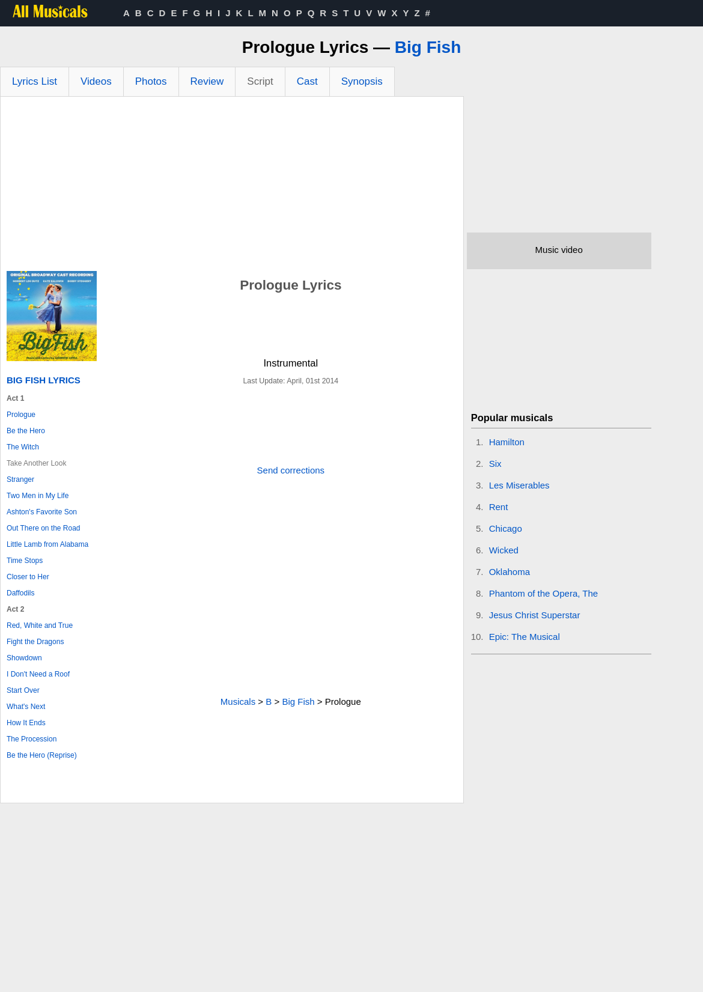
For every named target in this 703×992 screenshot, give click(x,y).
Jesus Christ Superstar (534, 615)
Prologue (21, 414)
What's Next (26, 706)
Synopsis (362, 81)
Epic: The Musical (524, 636)
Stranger (20, 479)
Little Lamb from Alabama (47, 544)
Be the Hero (26, 431)
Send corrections (291, 470)
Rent (498, 507)
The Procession (31, 739)
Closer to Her (28, 577)
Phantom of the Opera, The (543, 593)
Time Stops (25, 560)
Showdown (24, 658)
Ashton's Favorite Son (42, 512)
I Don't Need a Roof (38, 674)
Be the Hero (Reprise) (42, 755)
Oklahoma (509, 572)
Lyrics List (34, 81)
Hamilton (507, 442)
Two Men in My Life (37, 495)
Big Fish (428, 47)
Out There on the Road (44, 528)
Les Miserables (519, 485)
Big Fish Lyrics (44, 380)
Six (495, 463)
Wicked (504, 550)
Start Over (23, 690)
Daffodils (20, 593)
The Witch (23, 447)
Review (207, 81)
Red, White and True (40, 625)
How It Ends (26, 723)
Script (260, 81)
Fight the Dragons (35, 641)
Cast (307, 81)
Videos (96, 81)
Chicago (505, 528)
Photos (151, 81)
